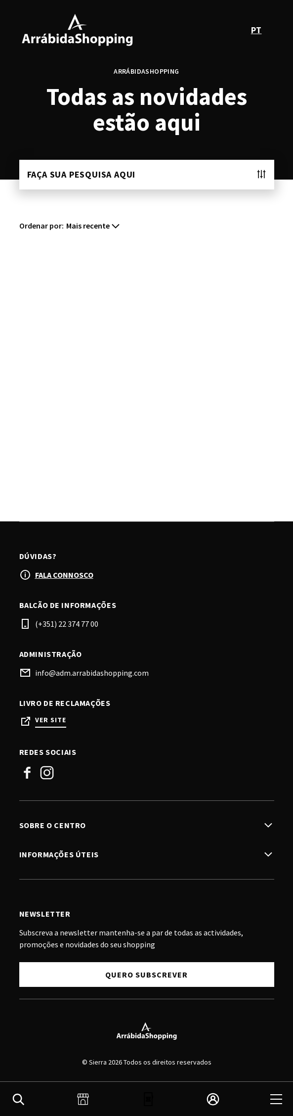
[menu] (276, 1099)
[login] (213, 1099)
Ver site (50, 720)
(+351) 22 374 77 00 (66, 624)
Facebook (27, 773)
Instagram (47, 773)
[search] (18, 1099)
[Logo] (146, 1031)
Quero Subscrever (146, 974)
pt (256, 30)
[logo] (84, 29)
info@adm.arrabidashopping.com (92, 673)
